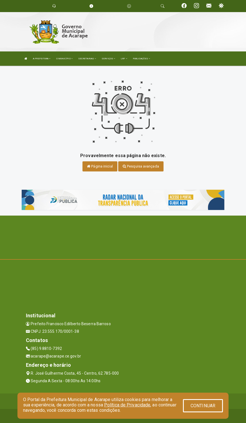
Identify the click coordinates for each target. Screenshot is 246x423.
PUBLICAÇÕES (141, 58)
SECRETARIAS (87, 58)
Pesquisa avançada (141, 166)
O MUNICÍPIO (64, 58)
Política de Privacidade (127, 405)
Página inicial (100, 166)
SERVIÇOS (108, 58)
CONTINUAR (203, 405)
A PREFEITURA (41, 58)
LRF (124, 58)
